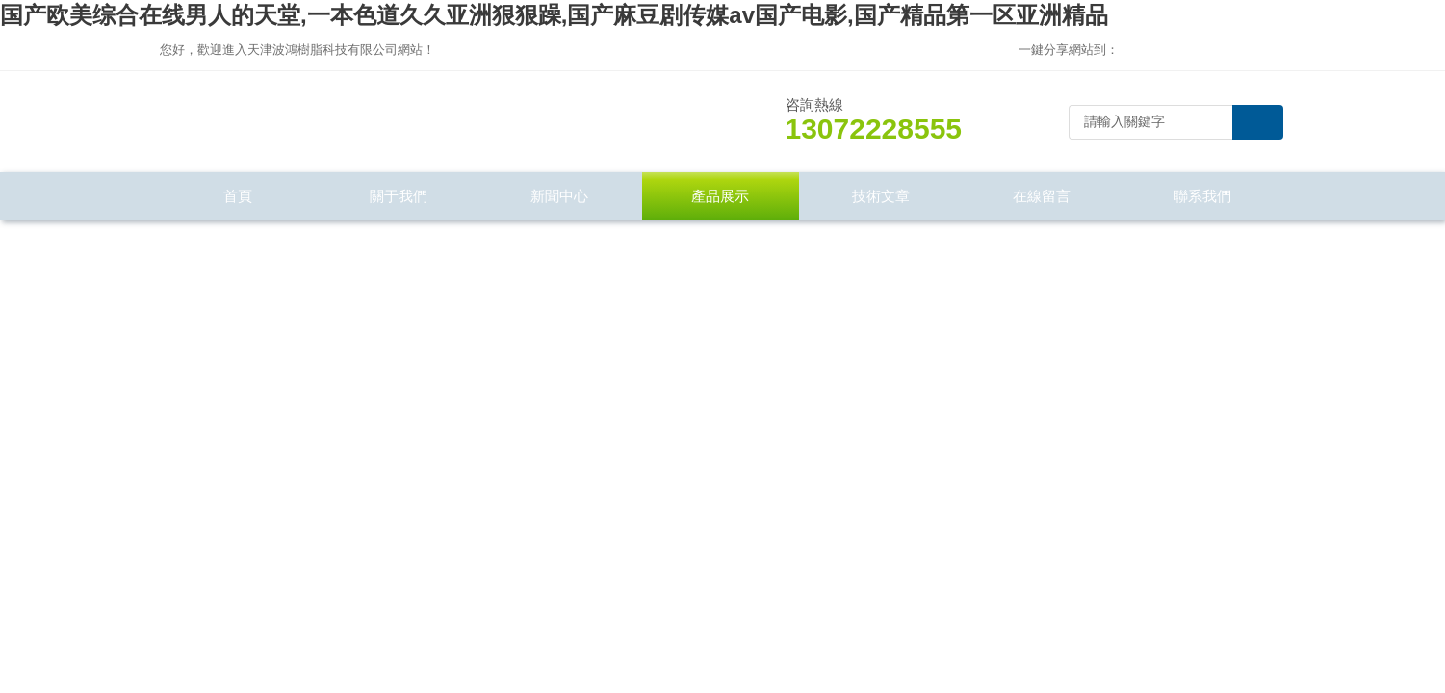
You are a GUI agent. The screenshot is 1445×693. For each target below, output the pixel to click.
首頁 (237, 196)
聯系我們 (1202, 196)
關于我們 (398, 196)
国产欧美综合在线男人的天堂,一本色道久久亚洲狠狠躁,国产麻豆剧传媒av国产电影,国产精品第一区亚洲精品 (554, 15)
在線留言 (1042, 196)
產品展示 (720, 196)
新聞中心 (559, 196)
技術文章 (881, 196)
